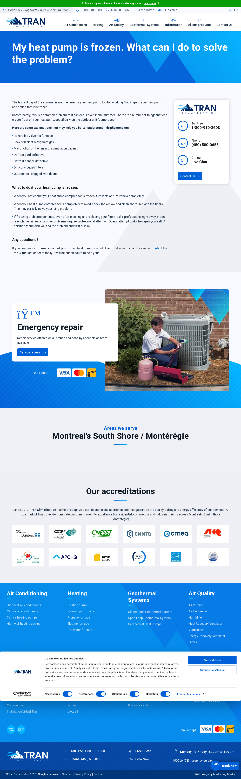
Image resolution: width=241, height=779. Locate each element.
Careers (194, 680)
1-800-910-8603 (89, 10)
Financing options (140, 693)
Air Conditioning (75, 22)
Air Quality (116, 22)
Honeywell (75, 693)
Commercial (15, 705)
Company (195, 674)
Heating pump (77, 605)
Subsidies (167, 10)
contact (157, 248)
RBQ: (204, 700)
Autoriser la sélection (212, 748)
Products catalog (139, 705)
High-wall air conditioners (24, 605)
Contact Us (224, 22)
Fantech (73, 705)
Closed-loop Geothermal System (150, 612)
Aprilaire (73, 699)
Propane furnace (79, 617)
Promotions (136, 674)
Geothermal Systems (144, 22)
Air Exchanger (198, 611)
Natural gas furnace (81, 611)
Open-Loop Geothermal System (149, 618)
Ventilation (196, 630)
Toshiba (73, 680)
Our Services (15, 674)
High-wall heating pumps (24, 623)
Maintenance (15, 693)
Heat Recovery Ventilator (205, 623)
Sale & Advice (16, 680)
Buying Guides (138, 699)
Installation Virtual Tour (22, 711)
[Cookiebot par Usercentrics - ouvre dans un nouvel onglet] (22, 772)
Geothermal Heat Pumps (145, 624)
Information (173, 22)
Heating (98, 22)
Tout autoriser (212, 738)
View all (73, 711)
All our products (199, 22)
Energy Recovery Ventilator (207, 636)
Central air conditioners (22, 611)
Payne (72, 687)
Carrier (72, 674)
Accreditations (138, 687)
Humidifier (196, 617)
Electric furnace (78, 623)
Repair (11, 699)
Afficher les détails (188, 772)
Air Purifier (196, 605)
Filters (193, 642)
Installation (14, 687)
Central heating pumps (22, 617)
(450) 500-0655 (118, 10)
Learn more (150, 3)
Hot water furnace (80, 630)
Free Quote (144, 10)
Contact (194, 687)
